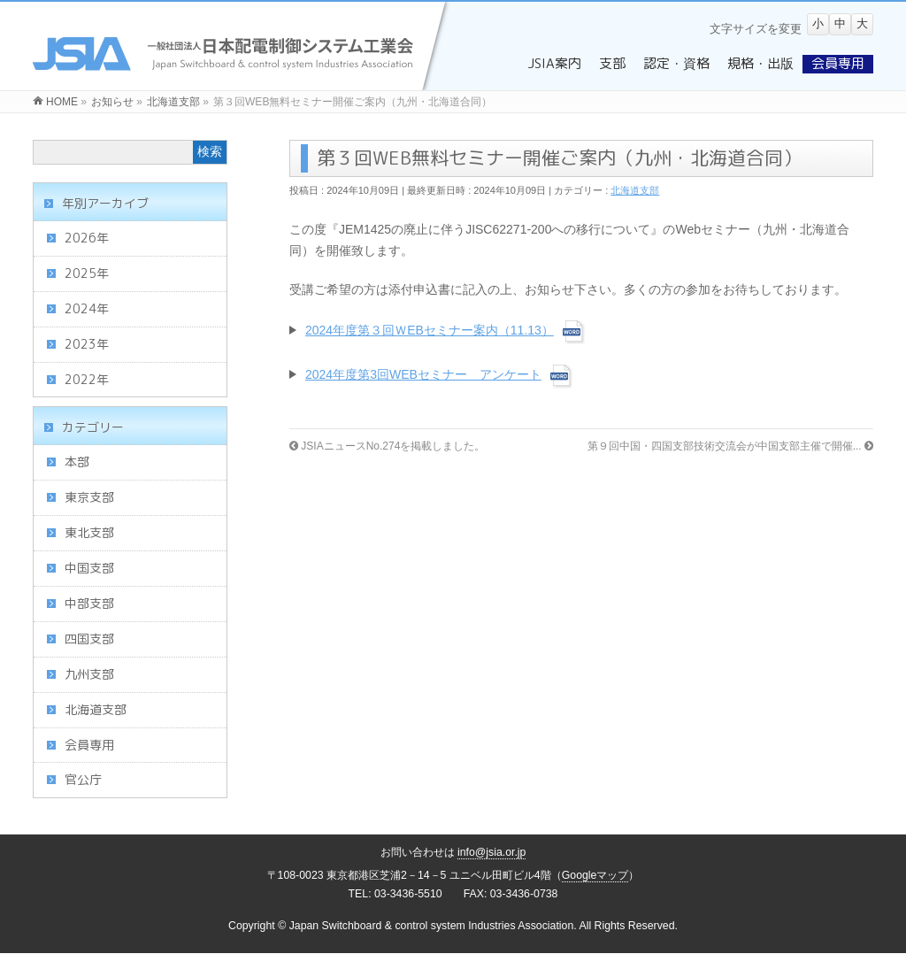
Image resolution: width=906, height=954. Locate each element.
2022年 (87, 379)
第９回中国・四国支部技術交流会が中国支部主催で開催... (730, 446)
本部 (77, 461)
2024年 (87, 308)
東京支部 (89, 497)
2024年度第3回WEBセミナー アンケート (423, 374)
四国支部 (89, 638)
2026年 (87, 237)
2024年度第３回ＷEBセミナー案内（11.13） (429, 330)
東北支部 (89, 532)
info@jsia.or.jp (491, 852)
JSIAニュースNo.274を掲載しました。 (387, 446)
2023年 (87, 343)
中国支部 (89, 567)
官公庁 (83, 779)
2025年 (87, 273)
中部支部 (89, 603)
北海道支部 (634, 190)
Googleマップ (595, 875)
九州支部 (89, 673)
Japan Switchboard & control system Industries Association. (433, 925)
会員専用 (89, 744)
